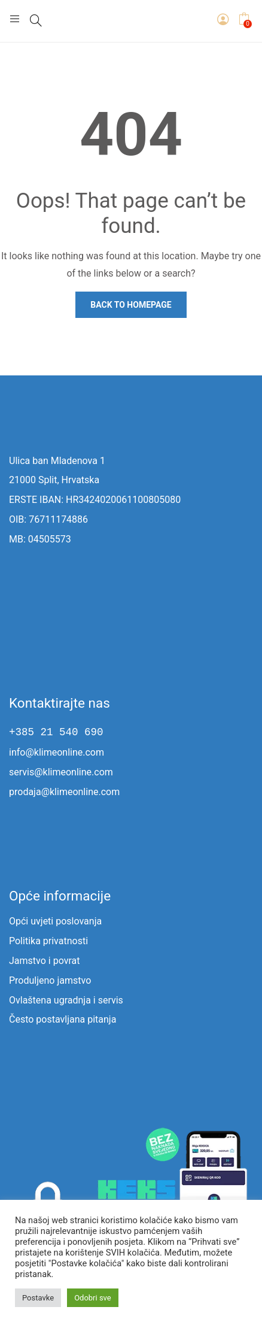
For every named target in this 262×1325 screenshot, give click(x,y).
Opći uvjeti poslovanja (55, 921)
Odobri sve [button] (92, 1297)
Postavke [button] (38, 1297)
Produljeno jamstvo (50, 980)
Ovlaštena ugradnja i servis (66, 1000)
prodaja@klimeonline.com (64, 792)
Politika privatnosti (48, 941)
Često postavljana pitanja (62, 1019)
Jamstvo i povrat (44, 960)
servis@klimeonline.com (61, 772)
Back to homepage (130, 305)
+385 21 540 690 (56, 732)
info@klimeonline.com (56, 752)
